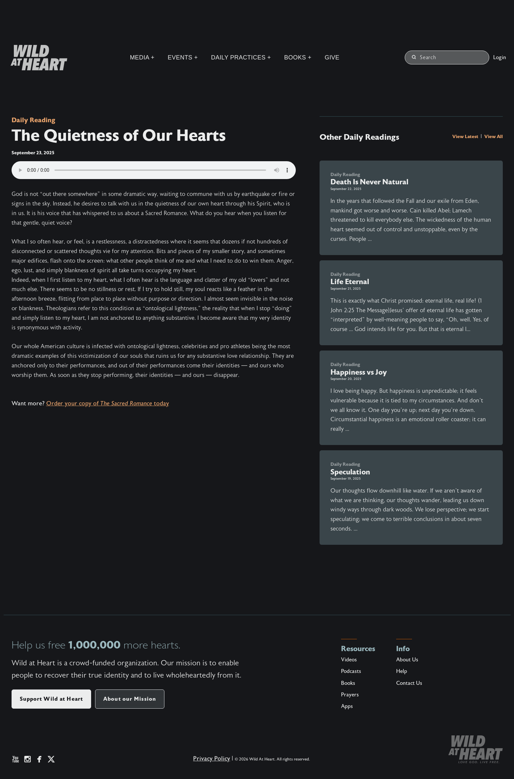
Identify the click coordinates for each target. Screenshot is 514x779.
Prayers (350, 695)
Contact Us (409, 683)
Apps (347, 706)
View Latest (465, 136)
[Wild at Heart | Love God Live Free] (36, 57)
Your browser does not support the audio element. (154, 170)
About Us (407, 660)
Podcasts (351, 671)
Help (401, 671)
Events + (183, 57)
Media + (142, 57)
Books (348, 683)
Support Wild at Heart (51, 699)
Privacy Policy (211, 758)
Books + (298, 57)
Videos (349, 660)
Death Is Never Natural (369, 182)
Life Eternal (349, 282)
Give (332, 57)
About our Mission (129, 699)
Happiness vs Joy (358, 372)
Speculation (350, 472)
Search (424, 57)
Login (499, 57)
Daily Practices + (241, 57)
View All (493, 136)
